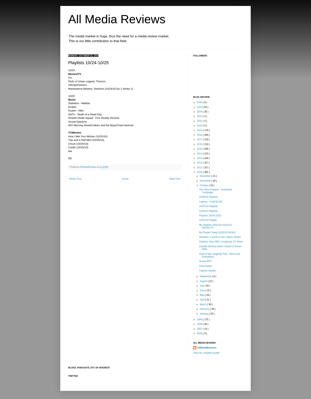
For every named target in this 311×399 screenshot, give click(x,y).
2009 (200, 319)
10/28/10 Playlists (208, 197)
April (202, 299)
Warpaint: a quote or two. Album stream (220, 237)
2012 (200, 162)
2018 (200, 135)
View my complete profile (206, 353)
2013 (200, 158)
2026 (200, 102)
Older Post (174, 178)
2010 (200, 172)
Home (125, 178)
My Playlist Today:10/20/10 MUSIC (217, 232)
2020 (200, 125)
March (203, 304)
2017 (200, 139)
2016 (200, 144)
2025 (200, 107)
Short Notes (205, 266)
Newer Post (75, 178)
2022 (200, 121)
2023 (200, 116)
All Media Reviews (116, 19)
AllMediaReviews (88, 167)
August (204, 281)
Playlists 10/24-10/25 (210, 215)
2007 (200, 328)
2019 (200, 130)
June (202, 290)
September (206, 276)
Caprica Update (207, 270)
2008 (200, 324)
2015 (200, 148)
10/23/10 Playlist (208, 220)
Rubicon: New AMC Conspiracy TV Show (221, 241)
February (205, 309)
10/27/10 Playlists (208, 206)
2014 (200, 153)
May (202, 295)
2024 (200, 111)
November (205, 180)
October (204, 185)
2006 (200, 333)
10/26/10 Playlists (208, 211)
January (204, 313)
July (202, 285)
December (205, 176)
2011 (200, 167)
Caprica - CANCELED (210, 201)
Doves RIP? (205, 261)
